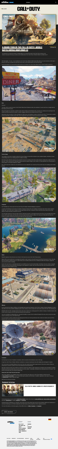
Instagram (30, 427)
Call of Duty (21, 424)
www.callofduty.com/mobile (8, 375)
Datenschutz (27, 438)
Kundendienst (14, 438)
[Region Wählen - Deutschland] (49, 419)
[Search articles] (55, 2)
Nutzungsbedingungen (20, 438)
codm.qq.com (5, 377)
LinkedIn (29, 428)
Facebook (29, 424)
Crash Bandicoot (22, 429)
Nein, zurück (4, 8)
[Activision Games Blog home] (10, 422)
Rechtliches (8, 438)
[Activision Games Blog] (7, 2)
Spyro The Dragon (22, 428)
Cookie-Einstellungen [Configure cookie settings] (38, 439)
